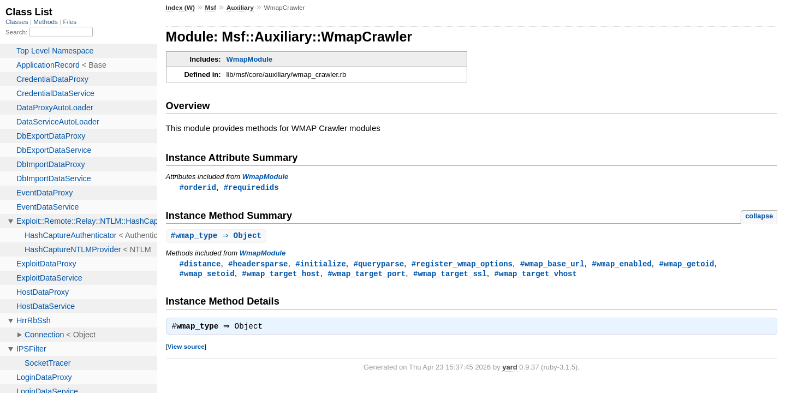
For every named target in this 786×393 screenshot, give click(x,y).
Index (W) (180, 7)
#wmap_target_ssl (450, 275)
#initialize (320, 265)
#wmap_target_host (281, 275)
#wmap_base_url (552, 265)
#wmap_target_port (366, 275)
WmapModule (250, 59)
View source (186, 349)
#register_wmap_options (462, 265)
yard (509, 370)
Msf (210, 7)
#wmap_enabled (621, 265)
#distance (200, 265)
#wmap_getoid (686, 265)
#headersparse (258, 265)
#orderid (198, 187)
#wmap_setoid (207, 275)
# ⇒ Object (218, 236)
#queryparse (378, 265)
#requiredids (251, 187)
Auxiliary (240, 7)
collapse (759, 216)
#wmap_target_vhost (535, 275)
